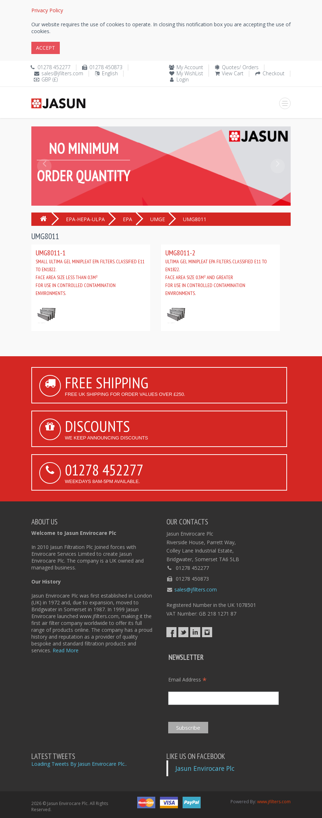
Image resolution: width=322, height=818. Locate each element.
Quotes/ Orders (240, 67)
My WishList (189, 73)
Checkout (274, 73)
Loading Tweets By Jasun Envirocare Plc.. (79, 763)
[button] (44, 182)
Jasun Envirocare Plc (204, 768)
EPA (127, 219)
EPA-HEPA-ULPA (85, 219)
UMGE (157, 219)
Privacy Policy (47, 10)
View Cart (232, 73)
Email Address (187, 679)
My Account (189, 67)
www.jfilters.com (274, 802)
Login (182, 79)
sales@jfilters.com (62, 73)
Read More (66, 650)
